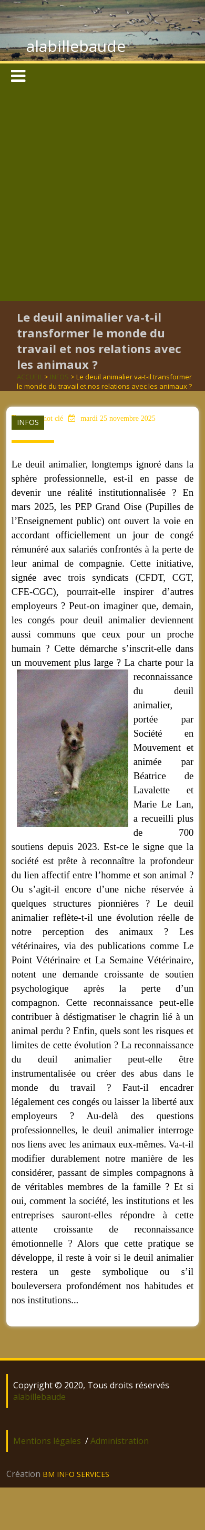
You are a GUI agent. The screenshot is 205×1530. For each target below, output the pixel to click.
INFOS (59, 376)
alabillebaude (76, 46)
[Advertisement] (100, 195)
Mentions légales (47, 1441)
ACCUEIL (30, 376)
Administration (119, 1441)
